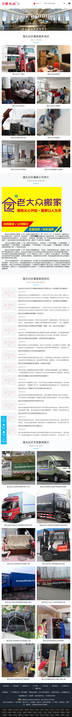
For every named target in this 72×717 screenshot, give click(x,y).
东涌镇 (10, 709)
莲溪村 (5, 715)
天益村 (32, 709)
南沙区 (5, 709)
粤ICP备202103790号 (48, 699)
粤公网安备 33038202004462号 (29, 699)
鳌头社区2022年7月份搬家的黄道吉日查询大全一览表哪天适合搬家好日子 (44, 288)
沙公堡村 (15, 709)
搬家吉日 (25, 686)
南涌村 (30, 712)
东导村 (19, 712)
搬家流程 (38, 688)
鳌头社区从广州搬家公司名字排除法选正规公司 (35, 388)
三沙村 (45, 712)
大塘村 (10, 715)
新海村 (47, 715)
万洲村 (50, 712)
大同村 (4, 712)
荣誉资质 (55, 686)
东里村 (68, 712)
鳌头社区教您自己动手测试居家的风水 (31, 351)
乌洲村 (57, 715)
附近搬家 (24, 692)
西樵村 (26, 709)
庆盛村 (21, 709)
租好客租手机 (39, 696)
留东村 (52, 715)
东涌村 (25, 712)
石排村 (40, 712)
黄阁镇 (63, 712)
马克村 (52, 709)
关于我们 (35, 686)
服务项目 (6, 686)
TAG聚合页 (65, 686)
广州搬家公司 (15, 692)
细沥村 (47, 709)
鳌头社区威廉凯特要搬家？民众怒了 (31, 313)
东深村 (37, 709)
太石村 (67, 709)
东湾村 (42, 715)
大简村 (62, 709)
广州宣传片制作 (50, 696)
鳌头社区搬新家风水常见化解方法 (30, 426)
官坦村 (35, 712)
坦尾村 (32, 715)
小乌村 (57, 709)
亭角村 (26, 715)
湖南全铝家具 (33, 692)
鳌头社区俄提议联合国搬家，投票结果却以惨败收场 (36, 338)
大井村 (15, 715)
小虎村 (62, 715)
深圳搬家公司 (65, 692)
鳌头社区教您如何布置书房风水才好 (31, 401)
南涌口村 (20, 715)
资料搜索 (16, 686)
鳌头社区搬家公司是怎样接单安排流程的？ (33, 376)
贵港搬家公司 (23, 696)
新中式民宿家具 (44, 692)
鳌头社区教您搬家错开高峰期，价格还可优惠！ (35, 363)
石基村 (14, 712)
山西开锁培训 (55, 692)
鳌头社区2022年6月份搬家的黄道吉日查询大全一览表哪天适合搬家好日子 (44, 301)
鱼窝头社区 (56, 712)
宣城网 (31, 696)
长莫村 (42, 709)
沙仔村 (67, 715)
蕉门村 (37, 715)
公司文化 (45, 686)
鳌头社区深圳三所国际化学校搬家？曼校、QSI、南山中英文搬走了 (42, 326)
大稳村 (9, 712)
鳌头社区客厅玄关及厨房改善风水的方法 (32, 413)
